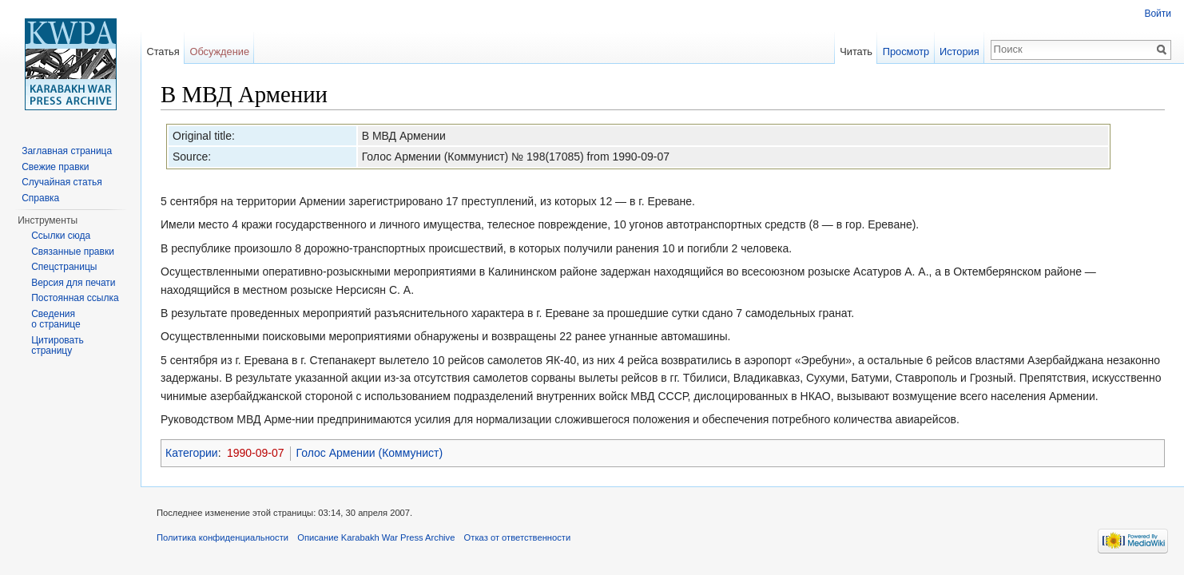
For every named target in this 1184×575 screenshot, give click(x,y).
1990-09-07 (255, 452)
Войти (1157, 13)
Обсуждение (219, 52)
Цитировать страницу (57, 346)
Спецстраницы (64, 266)
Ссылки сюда (60, 235)
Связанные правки (72, 251)
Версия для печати (73, 282)
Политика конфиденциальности (222, 537)
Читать (856, 52)
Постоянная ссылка (74, 297)
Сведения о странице (56, 319)
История (959, 52)
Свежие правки (55, 166)
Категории (191, 452)
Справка (40, 198)
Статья (162, 52)
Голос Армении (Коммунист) (369, 452)
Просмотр (906, 52)
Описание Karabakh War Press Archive (376, 537)
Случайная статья (61, 182)
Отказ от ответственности (517, 537)
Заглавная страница (67, 151)
